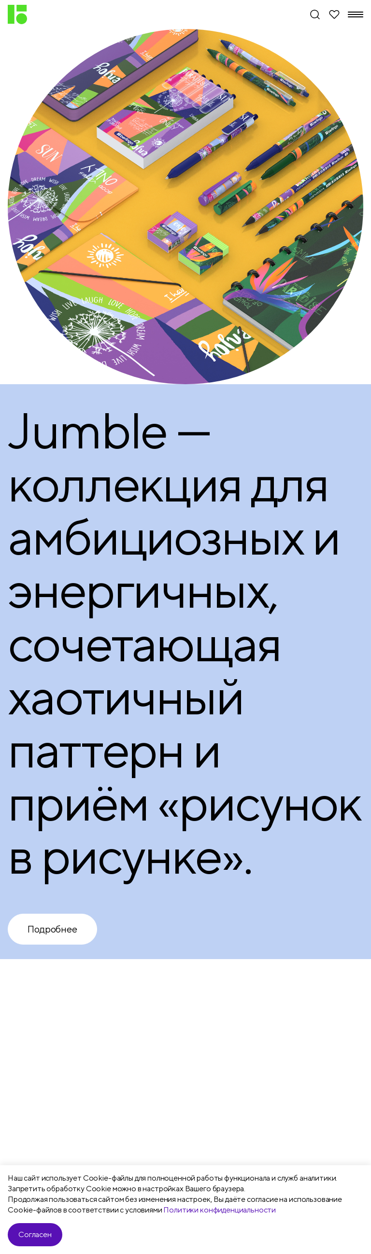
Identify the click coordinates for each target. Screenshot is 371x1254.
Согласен (35, 1234)
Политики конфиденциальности (219, 1209)
